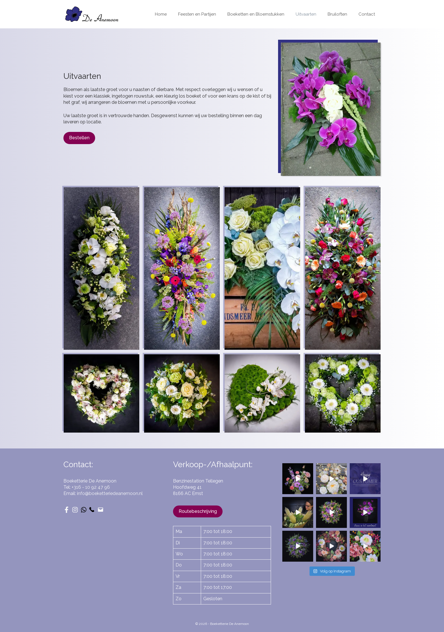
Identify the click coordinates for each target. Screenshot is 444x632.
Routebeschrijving (198, 511)
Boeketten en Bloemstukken (255, 14)
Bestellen (79, 137)
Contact (366, 14)
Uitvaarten (306, 14)
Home (161, 14)
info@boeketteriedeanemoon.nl (110, 493)
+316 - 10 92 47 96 (91, 487)
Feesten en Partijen (197, 14)
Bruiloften (337, 14)
